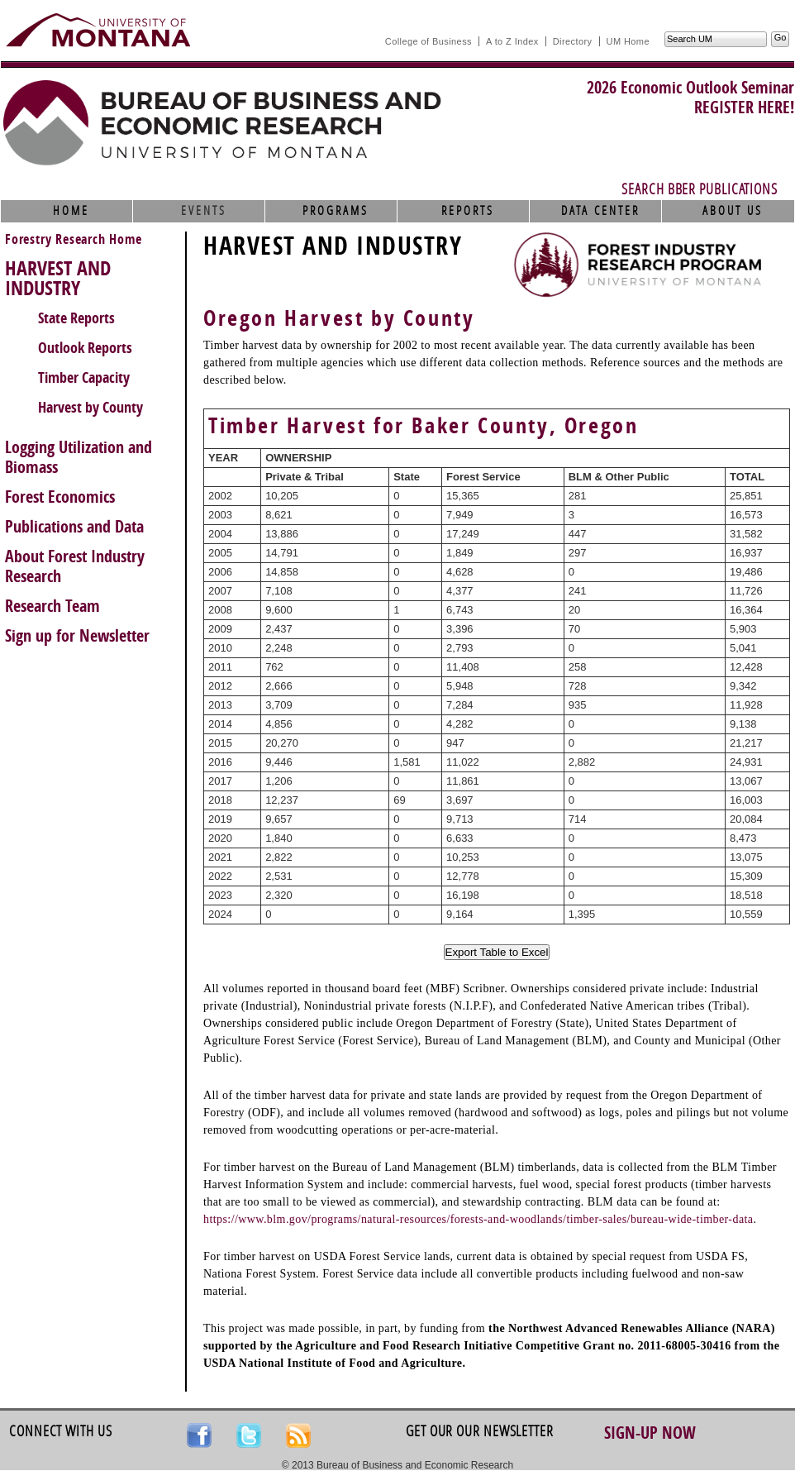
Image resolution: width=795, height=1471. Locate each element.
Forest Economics (60, 497)
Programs (335, 210)
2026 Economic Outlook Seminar (690, 88)
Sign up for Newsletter (77, 636)
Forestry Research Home (73, 239)
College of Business (428, 41)
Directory (573, 41)
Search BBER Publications (699, 189)
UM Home (628, 41)
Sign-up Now (650, 1433)
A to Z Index (512, 41)
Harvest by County (90, 408)
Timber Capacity (84, 378)
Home (71, 210)
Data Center (600, 210)
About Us (732, 210)
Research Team (52, 606)
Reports (467, 210)
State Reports (76, 318)
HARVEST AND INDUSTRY (58, 278)
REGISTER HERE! (744, 107)
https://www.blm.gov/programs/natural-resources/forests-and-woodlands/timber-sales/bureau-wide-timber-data (478, 1219)
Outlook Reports (85, 348)
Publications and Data (74, 527)
